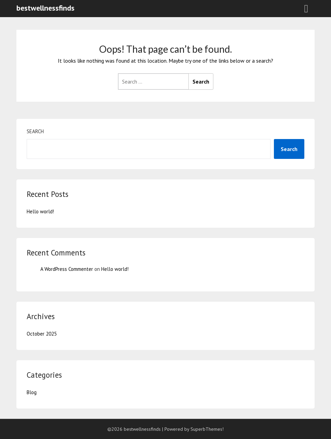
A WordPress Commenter (66, 269)
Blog (32, 392)
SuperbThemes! (207, 429)
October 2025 (42, 333)
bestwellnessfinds (45, 8)
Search (35, 131)
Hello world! (40, 211)
